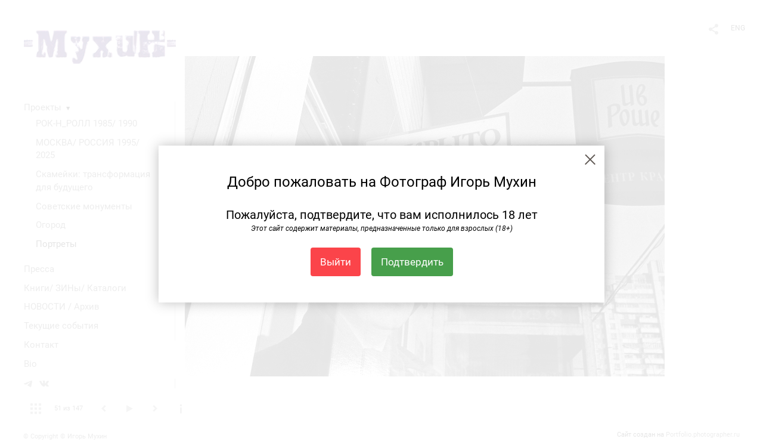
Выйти (335, 262)
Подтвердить (412, 262)
